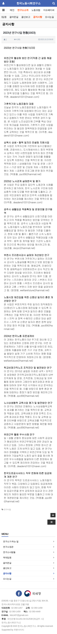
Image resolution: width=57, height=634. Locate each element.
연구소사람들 (9, 552)
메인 (12, 10)
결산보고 (25, 17)
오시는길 (49, 17)
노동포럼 (35, 10)
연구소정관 (8, 547)
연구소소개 (22, 10)
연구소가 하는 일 (10, 541)
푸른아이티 (19, 629)
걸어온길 (13, 17)
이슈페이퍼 (48, 10)
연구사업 (7, 509)
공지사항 (37, 17)
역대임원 (7, 557)
